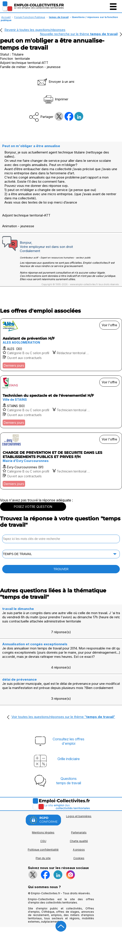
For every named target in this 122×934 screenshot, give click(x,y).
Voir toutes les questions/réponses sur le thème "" (63, 717)
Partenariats (79, 832)
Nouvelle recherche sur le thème (79, 34)
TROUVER (61, 569)
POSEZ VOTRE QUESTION (33, 506)
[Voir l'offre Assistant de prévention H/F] (61, 345)
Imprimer (55, 99)
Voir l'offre (109, 325)
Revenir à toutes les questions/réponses (34, 30)
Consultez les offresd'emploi (68, 741)
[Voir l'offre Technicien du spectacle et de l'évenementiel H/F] (61, 402)
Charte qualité (79, 841)
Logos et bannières (78, 816)
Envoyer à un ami (55, 81)
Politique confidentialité (43, 849)
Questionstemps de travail (68, 780)
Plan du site (43, 858)
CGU (43, 841)
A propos (79, 849)
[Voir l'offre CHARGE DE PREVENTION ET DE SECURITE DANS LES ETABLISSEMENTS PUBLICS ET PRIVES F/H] (61, 461)
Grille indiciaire (68, 759)
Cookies (78, 858)
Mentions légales (43, 832)
